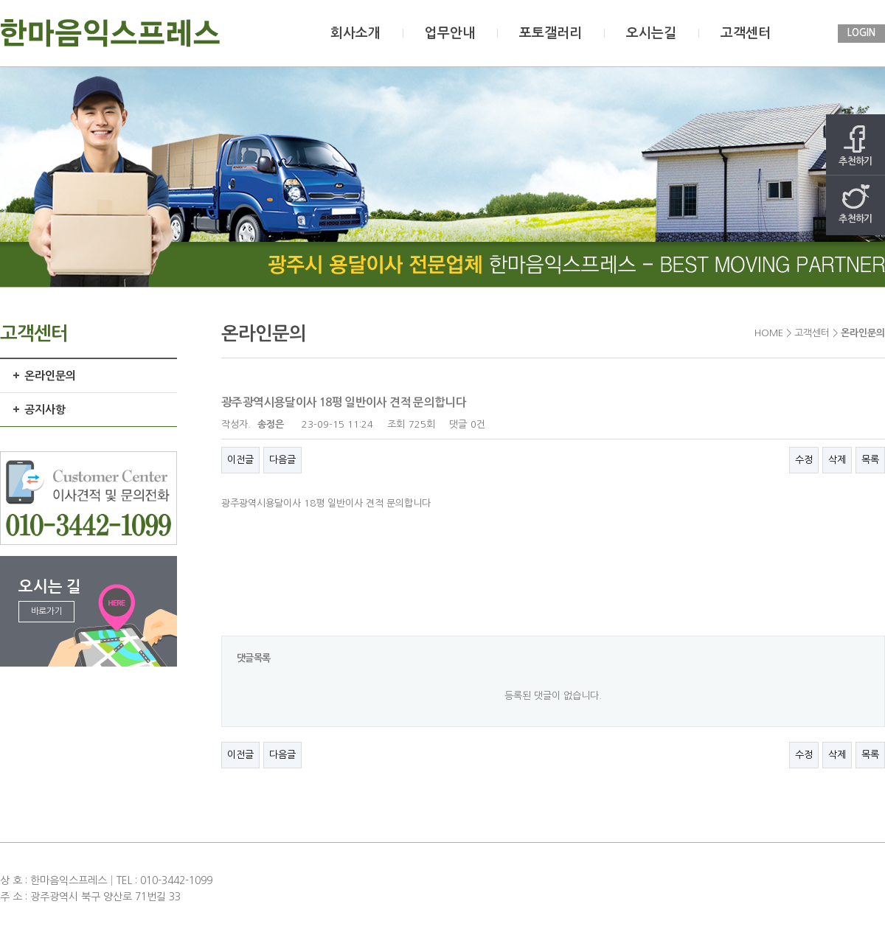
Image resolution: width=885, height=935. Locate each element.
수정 (804, 460)
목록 (870, 460)
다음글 (282, 460)
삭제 (837, 460)
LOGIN (861, 33)
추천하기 (855, 145)
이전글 (240, 460)
